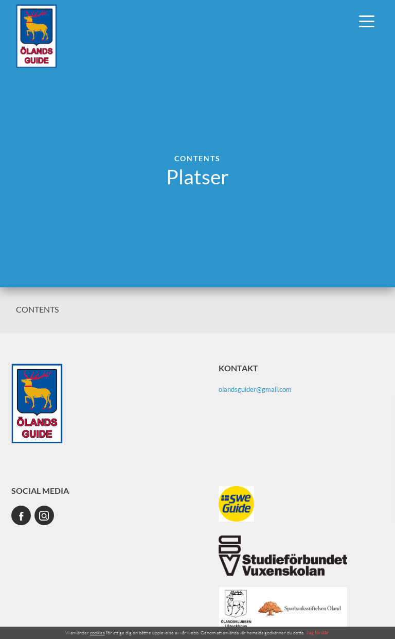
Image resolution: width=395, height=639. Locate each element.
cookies (97, 632)
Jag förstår (318, 632)
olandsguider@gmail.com (255, 389)
